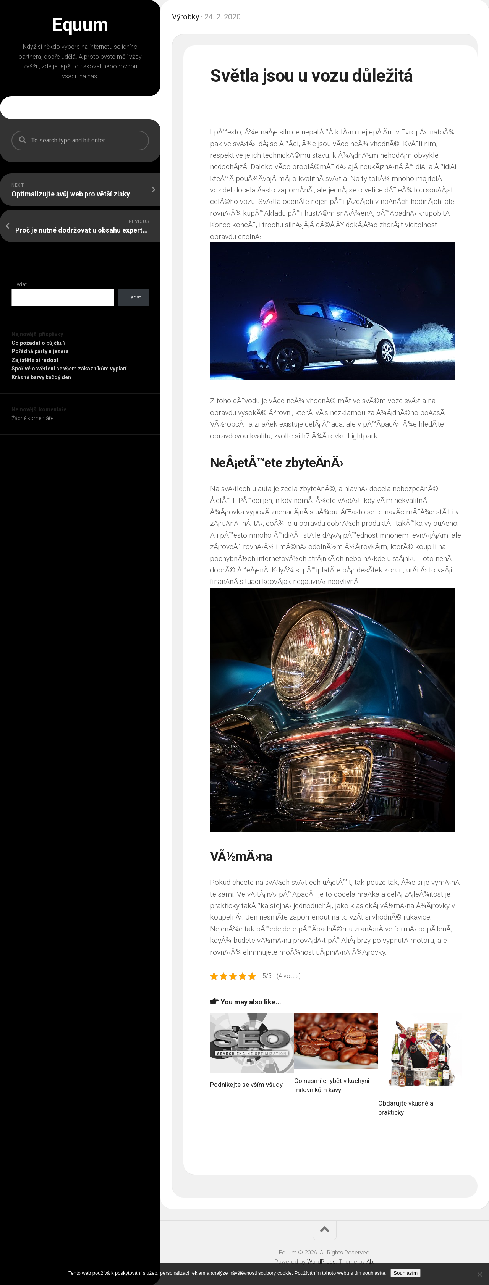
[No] (479, 1274)
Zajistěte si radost (34, 360)
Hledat (19, 284)
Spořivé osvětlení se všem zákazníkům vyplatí (68, 368)
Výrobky (185, 16)
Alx (370, 1261)
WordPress (321, 1261)
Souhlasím (405, 1273)
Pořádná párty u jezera (40, 351)
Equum (80, 24)
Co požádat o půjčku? (38, 343)
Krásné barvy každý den (41, 377)
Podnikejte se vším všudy (246, 1084)
